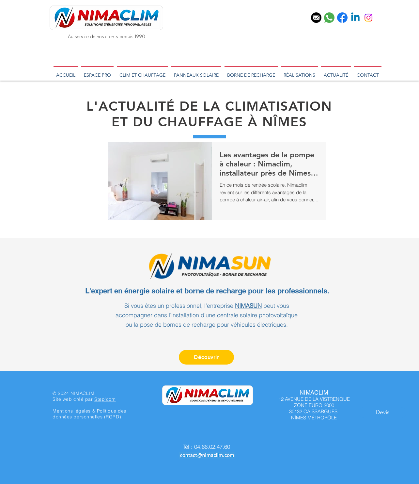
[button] (382, 412)
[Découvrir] (206, 357)
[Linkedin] (355, 17)
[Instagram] (368, 17)
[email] (316, 17)
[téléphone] (329, 17)
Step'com (105, 399)
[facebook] (342, 17)
